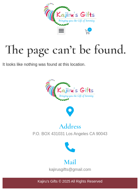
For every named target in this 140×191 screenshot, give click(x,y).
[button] (61, 31)
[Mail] (70, 147)
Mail (70, 162)
